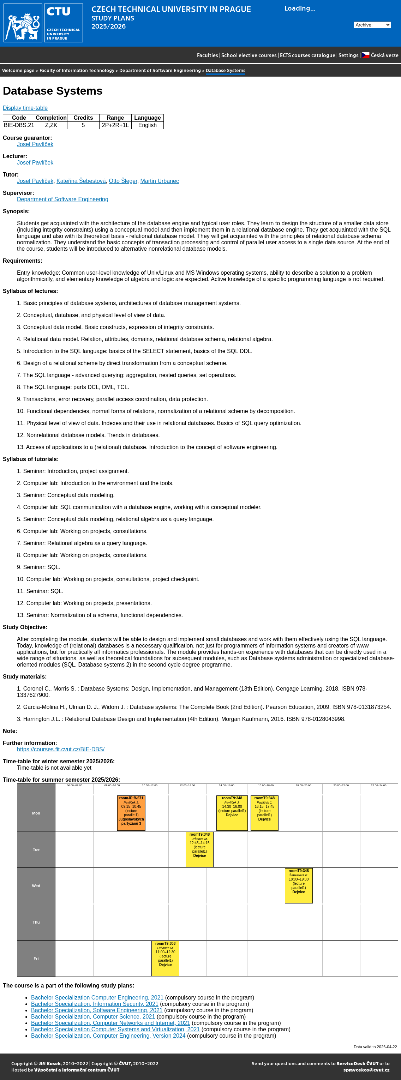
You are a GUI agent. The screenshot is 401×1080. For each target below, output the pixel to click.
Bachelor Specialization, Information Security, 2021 (94, 1004)
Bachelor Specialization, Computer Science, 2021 (93, 1017)
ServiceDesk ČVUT (357, 1063)
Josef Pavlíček (35, 144)
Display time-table (25, 108)
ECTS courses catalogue (307, 55)
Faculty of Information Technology (77, 70)
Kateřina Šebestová (81, 181)
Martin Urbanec (159, 181)
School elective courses (249, 55)
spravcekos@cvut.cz (366, 1069)
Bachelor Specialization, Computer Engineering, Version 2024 (108, 1036)
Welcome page (18, 70)
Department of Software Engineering (160, 70)
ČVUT (125, 1063)
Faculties (207, 55)
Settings (349, 55)
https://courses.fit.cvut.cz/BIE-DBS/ (60, 749)
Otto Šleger (123, 181)
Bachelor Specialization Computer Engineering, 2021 (97, 998)
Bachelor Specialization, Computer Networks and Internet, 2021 (110, 1023)
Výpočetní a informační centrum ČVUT (76, 1069)
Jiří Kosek (50, 1063)
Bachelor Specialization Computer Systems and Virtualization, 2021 (115, 1029)
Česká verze (380, 55)
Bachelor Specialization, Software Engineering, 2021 (97, 1010)
